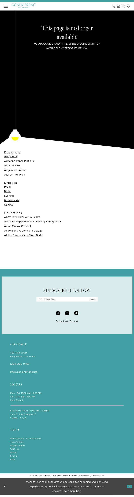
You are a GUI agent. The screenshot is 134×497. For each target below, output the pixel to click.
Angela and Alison (15, 170)
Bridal (7, 191)
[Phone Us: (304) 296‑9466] (113, 6)
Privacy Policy (61, 477)
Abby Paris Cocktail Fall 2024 (22, 217)
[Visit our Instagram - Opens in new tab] (58, 314)
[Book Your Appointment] (118, 6)
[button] (6, 6)
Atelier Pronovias (14, 175)
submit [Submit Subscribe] (91, 300)
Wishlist (14, 450)
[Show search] (123, 6)
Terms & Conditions (80, 477)
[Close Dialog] (5, 488)
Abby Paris (10, 156)
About (13, 454)
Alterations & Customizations (25, 440)
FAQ (12, 461)
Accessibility (98, 477)
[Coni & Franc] (23, 6)
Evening (9, 196)
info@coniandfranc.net (23, 374)
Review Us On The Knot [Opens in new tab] (67, 323)
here (78, 493)
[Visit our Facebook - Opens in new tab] (67, 314)
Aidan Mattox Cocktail (17, 226)
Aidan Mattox (12, 165)
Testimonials (17, 443)
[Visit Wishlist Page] (128, 6)
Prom (7, 187)
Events (13, 457)
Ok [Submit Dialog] (128, 488)
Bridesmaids (11, 200)
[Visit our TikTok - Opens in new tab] (76, 314)
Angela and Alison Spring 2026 (23, 231)
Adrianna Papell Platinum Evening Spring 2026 (32, 221)
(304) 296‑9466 (20, 366)
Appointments (17, 447)
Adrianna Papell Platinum (19, 161)
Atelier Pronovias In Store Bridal (23, 235)
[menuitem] (6, 6)
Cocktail (9, 205)
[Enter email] (67, 300)
